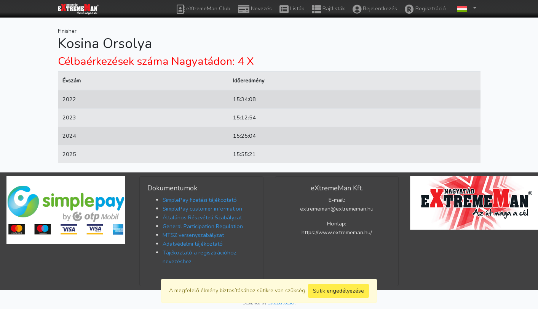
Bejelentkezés (375, 9)
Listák (291, 9)
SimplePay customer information (202, 208)
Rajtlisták (328, 9)
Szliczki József (281, 303)
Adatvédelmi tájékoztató (193, 244)
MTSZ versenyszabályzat (193, 235)
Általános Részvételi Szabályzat (202, 217)
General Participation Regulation (203, 226)
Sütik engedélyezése (338, 291)
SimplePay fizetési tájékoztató (200, 200)
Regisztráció (425, 9)
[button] (464, 8)
